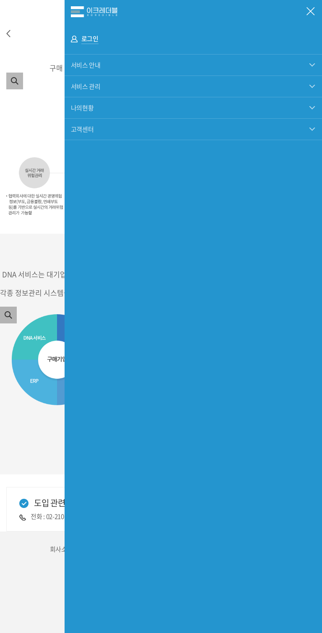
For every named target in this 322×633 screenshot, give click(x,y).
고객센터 (82, 129)
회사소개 (61, 549)
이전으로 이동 (8, 33)
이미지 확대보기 (14, 81)
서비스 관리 (86, 86)
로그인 (90, 38)
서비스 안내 (86, 65)
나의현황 (82, 107)
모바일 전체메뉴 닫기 (310, 11)
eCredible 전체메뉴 (193, 11)
